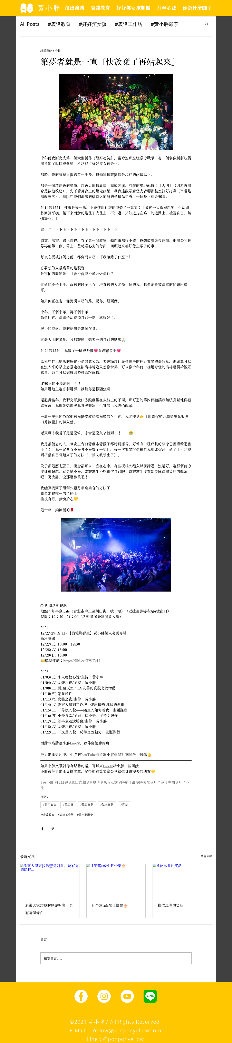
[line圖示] (150, 996)
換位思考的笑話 (170, 905)
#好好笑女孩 (93, 24)
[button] (207, 24)
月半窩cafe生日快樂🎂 (109, 905)
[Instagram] (104, 996)
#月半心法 (49, 804)
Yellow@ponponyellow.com (126, 1030)
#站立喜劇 (106, 804)
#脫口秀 (68, 804)
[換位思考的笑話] (182, 880)
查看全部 (206, 856)
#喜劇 (124, 804)
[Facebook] (81, 996)
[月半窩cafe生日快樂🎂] (116, 880)
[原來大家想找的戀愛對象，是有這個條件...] (49, 880)
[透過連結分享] (52, 829)
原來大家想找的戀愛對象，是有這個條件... (49, 909)
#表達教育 (59, 24)
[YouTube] (127, 996)
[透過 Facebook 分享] (42, 829)
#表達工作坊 (129, 24)
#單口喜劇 (86, 804)
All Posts (30, 24)
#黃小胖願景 (164, 24)
